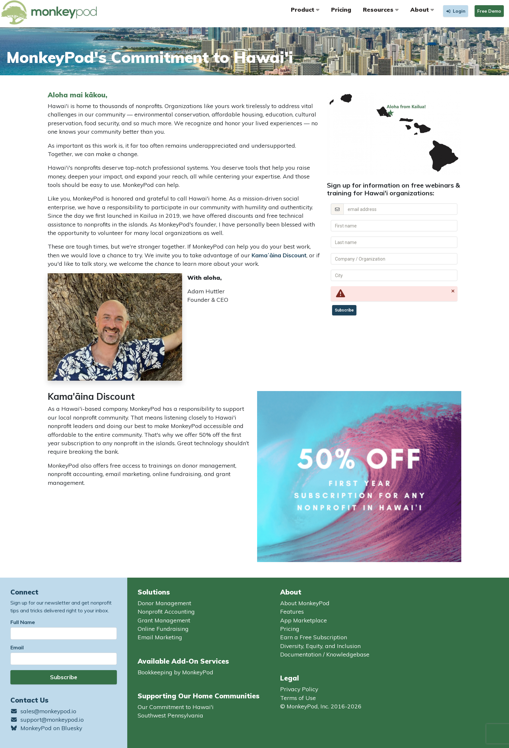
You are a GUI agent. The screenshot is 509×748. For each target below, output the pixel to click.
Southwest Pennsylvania (170, 715)
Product (305, 9)
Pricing (341, 9)
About (422, 9)
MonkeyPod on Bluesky (46, 727)
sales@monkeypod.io (43, 711)
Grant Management (164, 620)
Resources (381, 9)
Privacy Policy (299, 689)
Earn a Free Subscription (313, 637)
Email (17, 647)
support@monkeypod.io (47, 719)
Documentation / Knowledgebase (324, 654)
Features (292, 611)
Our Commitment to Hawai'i (176, 706)
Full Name (22, 622)
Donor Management (164, 603)
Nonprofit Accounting (166, 611)
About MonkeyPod (304, 603)
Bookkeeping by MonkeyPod (175, 672)
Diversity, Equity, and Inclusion (320, 645)
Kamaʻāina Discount (279, 255)
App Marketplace (303, 620)
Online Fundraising (163, 628)
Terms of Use (298, 697)
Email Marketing (160, 637)
